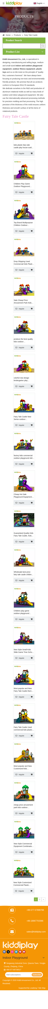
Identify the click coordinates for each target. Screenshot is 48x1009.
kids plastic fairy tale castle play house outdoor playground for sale (24, 146)
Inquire (19, 153)
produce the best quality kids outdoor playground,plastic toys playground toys (23, 340)
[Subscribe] (37, 975)
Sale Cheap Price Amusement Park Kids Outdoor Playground (23, 301)
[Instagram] (12, 951)
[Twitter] (8, 951)
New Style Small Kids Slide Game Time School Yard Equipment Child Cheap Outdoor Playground (24, 651)
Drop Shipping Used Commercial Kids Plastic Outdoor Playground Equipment (23, 262)
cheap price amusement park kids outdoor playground (23, 806)
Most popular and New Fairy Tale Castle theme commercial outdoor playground (23, 689)
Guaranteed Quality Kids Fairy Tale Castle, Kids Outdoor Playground (23, 534)
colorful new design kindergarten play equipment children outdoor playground (21, 379)
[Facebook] (4, 951)
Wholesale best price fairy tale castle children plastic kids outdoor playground (23, 573)
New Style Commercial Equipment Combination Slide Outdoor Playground (23, 845)
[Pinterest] (20, 951)
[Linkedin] (16, 951)
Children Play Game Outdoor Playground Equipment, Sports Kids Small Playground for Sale (23, 185)
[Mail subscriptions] (18, 974)
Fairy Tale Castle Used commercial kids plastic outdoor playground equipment (23, 728)
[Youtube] (24, 951)
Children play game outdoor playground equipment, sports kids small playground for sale (24, 612)
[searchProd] (22, 45)
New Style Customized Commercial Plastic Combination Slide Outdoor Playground (23, 883)
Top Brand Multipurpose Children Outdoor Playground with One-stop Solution (23, 224)
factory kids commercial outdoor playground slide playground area (23, 456)
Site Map (41, 988)
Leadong (33, 988)
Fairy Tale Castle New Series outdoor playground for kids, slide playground (24, 418)
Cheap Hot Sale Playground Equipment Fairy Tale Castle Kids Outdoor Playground (23, 495)
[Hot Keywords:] (43, 45)
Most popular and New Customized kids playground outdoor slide (23, 767)
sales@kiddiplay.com (36, 932)
